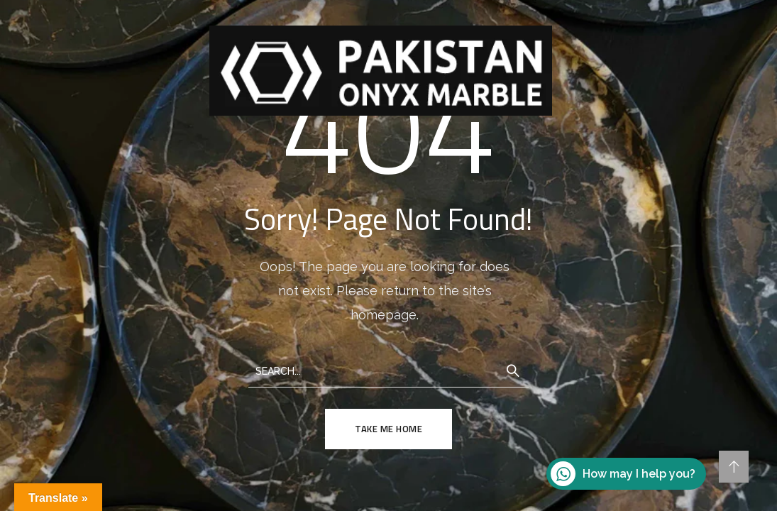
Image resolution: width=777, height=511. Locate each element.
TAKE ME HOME (388, 429)
